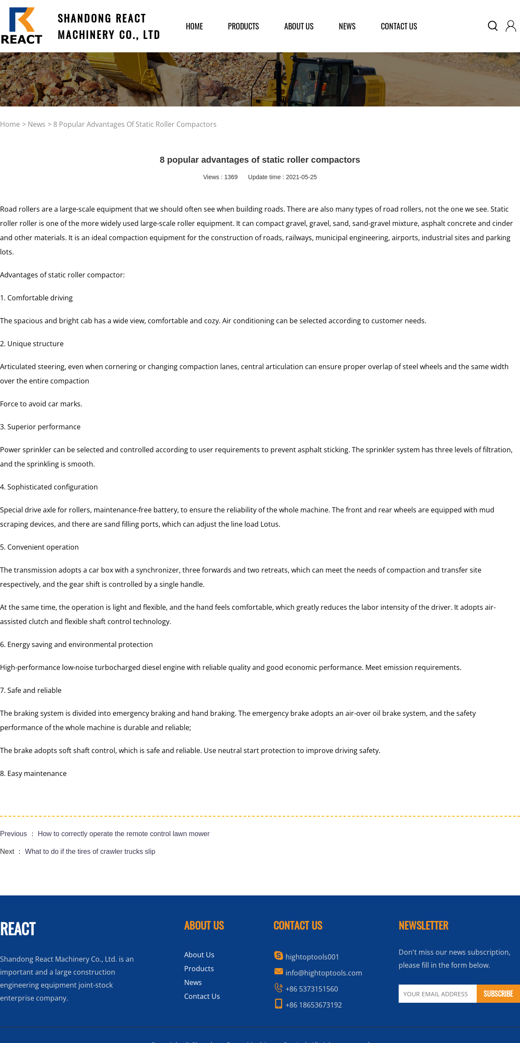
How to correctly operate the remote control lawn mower (124, 833)
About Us (199, 954)
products (243, 26)
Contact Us (399, 26)
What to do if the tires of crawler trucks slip (90, 851)
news (37, 124)
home (194, 26)
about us (299, 26)
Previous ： (19, 833)
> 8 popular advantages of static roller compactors (132, 124)
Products (199, 968)
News (347, 26)
